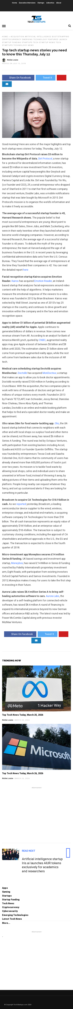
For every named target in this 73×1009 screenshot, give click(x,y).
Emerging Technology (34, 39)
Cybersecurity (10, 911)
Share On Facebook (18, 77)
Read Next (28, 850)
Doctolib (23, 372)
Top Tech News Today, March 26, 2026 (22, 773)
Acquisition (17, 37)
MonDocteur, (50, 372)
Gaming (6, 891)
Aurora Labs (52, 596)
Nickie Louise (7, 720)
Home (14, 3)
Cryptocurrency (11, 39)
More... (6, 923)
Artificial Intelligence (38, 37)
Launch (63, 39)
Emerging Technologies (15, 915)
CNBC (42, 340)
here (25, 269)
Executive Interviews (27, 3)
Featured (53, 39)
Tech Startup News (44, 42)
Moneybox (17, 563)
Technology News (23, 45)
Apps (5, 888)
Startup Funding (11, 42)
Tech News (8, 903)
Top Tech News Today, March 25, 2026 (22, 715)
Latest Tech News (12, 919)
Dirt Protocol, (45, 158)
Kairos (15, 280)
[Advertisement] (36, 814)
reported (21, 504)
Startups (40, 3)
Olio (57, 423)
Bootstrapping (60, 37)
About (58, 3)
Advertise (50, 3)
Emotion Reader (43, 280)
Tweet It (45, 77)
